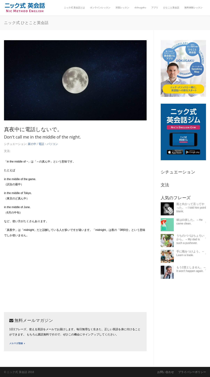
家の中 (32, 143)
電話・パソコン (48, 143)
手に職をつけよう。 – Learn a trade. (190, 253)
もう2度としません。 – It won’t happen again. (190, 269)
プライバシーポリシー (192, 372)
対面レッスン (122, 7)
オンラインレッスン (100, 7)
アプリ (154, 7)
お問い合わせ (165, 372)
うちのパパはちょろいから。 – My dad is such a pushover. (190, 239)
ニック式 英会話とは (74, 7)
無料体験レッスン (193, 7)
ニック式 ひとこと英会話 (26, 22)
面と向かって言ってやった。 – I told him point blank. (191, 208)
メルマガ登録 (17, 343)
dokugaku (140, 7)
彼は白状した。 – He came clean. (189, 221)
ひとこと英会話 (171, 7)
